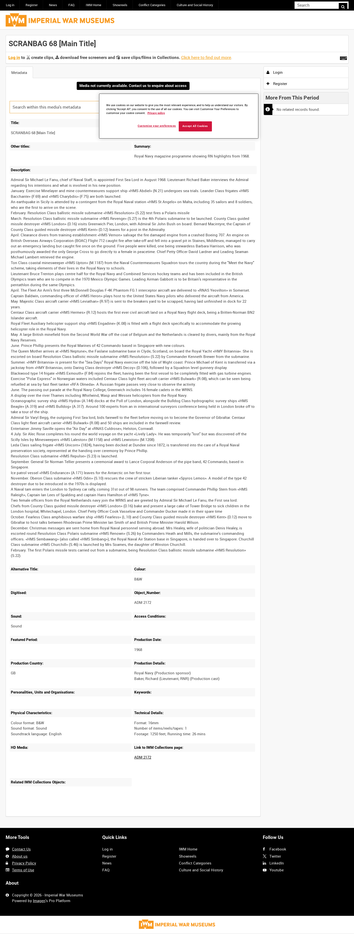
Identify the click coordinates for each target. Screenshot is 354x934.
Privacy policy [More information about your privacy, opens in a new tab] (156, 113)
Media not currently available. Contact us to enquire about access (133, 86)
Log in (10, 5)
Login (274, 72)
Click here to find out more (206, 57)
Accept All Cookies (195, 126)
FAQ (71, 5)
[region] (179, 116)
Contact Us (21, 849)
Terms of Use (23, 869)
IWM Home (93, 5)
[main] (177, 429)
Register (32, 5)
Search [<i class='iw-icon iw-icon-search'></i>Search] (345, 5)
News (53, 5)
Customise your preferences (157, 125)
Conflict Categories (152, 5)
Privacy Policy (24, 863)
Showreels (120, 5)
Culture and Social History (195, 5)
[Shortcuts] (343, 57)
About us (20, 856)
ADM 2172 (142, 757)
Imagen (39, 900)
